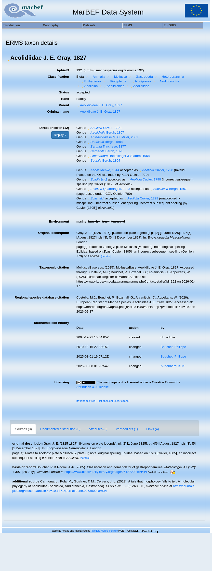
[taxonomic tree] (86, 400)
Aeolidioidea (113, 86)
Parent (64, 105)
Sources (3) (23, 429)
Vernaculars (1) (127, 429)
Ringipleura (116, 81)
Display (60, 135)
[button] (8, 58)
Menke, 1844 (103, 170)
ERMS (127, 25)
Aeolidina (89, 86)
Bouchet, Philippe (173, 347)
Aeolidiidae (139, 86)
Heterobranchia (171, 76)
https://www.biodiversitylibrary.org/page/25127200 (100, 472)
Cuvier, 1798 (104, 128)
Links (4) (152, 429)
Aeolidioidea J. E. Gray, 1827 (99, 105)
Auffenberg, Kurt (172, 366)
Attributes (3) (98, 429)
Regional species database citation (42, 297)
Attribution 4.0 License (92, 387)
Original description (53, 233)
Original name (58, 111)
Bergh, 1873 (105, 151)
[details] (105, 256)
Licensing (61, 382)
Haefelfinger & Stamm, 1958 (118, 156)
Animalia (97, 76)
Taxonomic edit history (51, 323)
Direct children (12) (54, 128)
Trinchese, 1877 (106, 146)
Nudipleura (141, 81)
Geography (50, 25)
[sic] (97, 179)
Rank (65, 99)
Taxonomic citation (54, 267)
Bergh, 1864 (103, 160)
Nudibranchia (167, 81)
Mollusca (118, 76)
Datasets (89, 25)
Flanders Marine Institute (104, 530)
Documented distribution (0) (60, 429)
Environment (59, 221)
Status (64, 92)
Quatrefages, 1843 (108, 189)
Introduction (11, 25)
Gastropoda (142, 76)
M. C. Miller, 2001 (112, 137)
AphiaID (63, 70)
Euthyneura (91, 81)
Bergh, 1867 (105, 132)
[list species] (105, 400)
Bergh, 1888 (105, 142)
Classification (58, 76)
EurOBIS (170, 25)
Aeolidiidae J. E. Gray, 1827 (98, 111)
